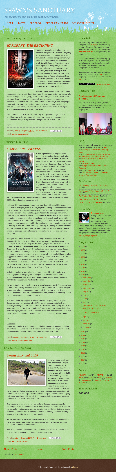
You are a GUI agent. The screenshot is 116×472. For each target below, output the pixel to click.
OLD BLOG (35, 23)
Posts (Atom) (19, 454)
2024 (83, 247)
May (85, 302)
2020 (83, 261)
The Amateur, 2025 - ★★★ (89, 196)
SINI (100, 75)
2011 (83, 346)
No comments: (41, 131)
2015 (83, 332)
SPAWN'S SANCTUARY (39, 10)
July (85, 295)
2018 (83, 268)
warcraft (26, 134)
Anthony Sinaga (99, 213)
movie (14, 134)
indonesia (109, 378)
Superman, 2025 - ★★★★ (88, 199)
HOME (10, 23)
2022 (83, 254)
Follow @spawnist (103, 84)
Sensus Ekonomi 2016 (22, 355)
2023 (83, 250)
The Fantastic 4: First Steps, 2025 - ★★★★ (95, 191)
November (87, 281)
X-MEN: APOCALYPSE (24, 149)
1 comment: (41, 438)
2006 (83, 363)
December (87, 278)
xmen (31, 340)
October (86, 285)
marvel (14, 340)
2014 (83, 335)
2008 (83, 356)
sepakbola (82, 382)
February (86, 324)
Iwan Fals (91, 170)
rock (99, 378)
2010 (83, 349)
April (85, 317)
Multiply (94, 45)
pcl (20, 441)
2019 (83, 264)
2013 (83, 339)
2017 (83, 271)
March (85, 320)
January (86, 327)
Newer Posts (10, 449)
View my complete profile (88, 236)
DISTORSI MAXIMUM (56, 23)
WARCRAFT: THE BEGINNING (30, 45)
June (85, 299)
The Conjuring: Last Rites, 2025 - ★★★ (93, 186)
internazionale (86, 380)
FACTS (21, 23)
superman (98, 380)
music (91, 377)
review (20, 134)
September (87, 288)
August (86, 292)
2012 (83, 342)
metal (81, 377)
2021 (83, 257)
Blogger (75, 467)
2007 (83, 360)
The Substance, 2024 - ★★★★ (90, 203)
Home (40, 449)
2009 (83, 353)
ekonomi (15, 441)
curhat (107, 380)
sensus (25, 441)
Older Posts (68, 449)
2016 (83, 275)
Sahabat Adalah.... (88, 163)
